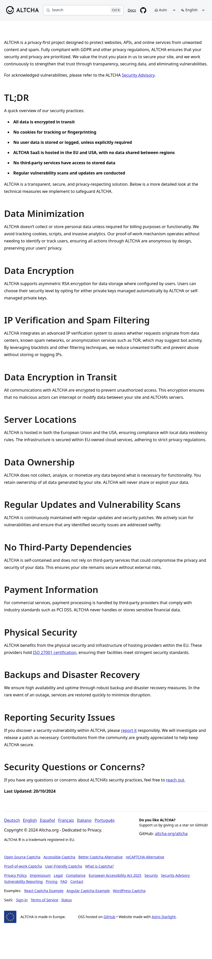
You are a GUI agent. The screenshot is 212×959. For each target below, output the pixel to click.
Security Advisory (138, 75)
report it (129, 730)
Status (66, 899)
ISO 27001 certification (54, 652)
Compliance (75, 875)
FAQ (64, 881)
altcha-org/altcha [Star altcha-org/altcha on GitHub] (171, 833)
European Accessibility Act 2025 (115, 875)
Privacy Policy (15, 875)
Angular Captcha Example (88, 890)
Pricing (51, 881)
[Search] (83, 10)
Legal (58, 875)
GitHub (110, 916)
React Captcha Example (43, 890)
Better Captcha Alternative (101, 857)
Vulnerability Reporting (23, 881)
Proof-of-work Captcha (23, 866)
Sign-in (22, 899)
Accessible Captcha (59, 857)
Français (66, 820)
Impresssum (40, 875)
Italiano (84, 820)
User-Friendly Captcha (63, 866)
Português (105, 820)
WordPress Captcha (129, 890)
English (30, 820)
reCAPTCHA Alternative (145, 857)
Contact (76, 881)
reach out (175, 780)
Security (151, 875)
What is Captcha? (99, 866)
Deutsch (12, 820)
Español (47, 820)
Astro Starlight (164, 916)
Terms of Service (44, 899)
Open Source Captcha (22, 857)
